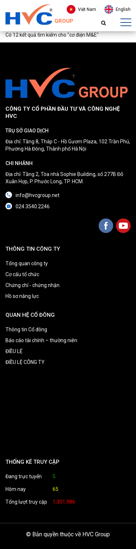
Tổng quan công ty (26, 263)
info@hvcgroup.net (37, 195)
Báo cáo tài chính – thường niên (41, 340)
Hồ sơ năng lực (22, 296)
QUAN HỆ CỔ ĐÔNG (30, 315)
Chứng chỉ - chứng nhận (32, 285)
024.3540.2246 (33, 206)
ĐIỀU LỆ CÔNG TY (25, 362)
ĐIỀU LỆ (13, 351)
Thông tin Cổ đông (26, 329)
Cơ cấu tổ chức (22, 274)
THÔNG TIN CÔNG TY (32, 249)
